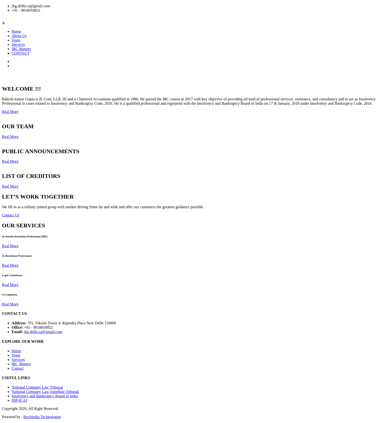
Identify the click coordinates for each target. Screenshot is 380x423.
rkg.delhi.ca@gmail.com (43, 332)
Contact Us (10, 215)
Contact (18, 368)
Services (18, 44)
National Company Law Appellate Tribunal (45, 392)
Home (16, 31)
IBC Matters (21, 49)
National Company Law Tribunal (37, 387)
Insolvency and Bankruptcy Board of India (45, 396)
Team (16, 40)
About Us (19, 36)
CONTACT (21, 53)
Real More (10, 112)
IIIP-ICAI (19, 400)
